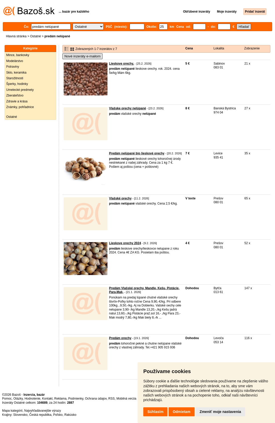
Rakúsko (70, 415)
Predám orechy (120, 338)
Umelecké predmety (20, 90)
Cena (189, 48)
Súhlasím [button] (155, 412)
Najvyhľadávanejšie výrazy (42, 410)
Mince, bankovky (17, 55)
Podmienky (75, 398)
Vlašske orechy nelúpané (127, 108)
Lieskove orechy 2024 (125, 243)
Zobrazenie (252, 48)
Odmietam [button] (181, 412)
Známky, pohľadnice (20, 107)
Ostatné (35, 36)
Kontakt (47, 398)
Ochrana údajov (96, 398)
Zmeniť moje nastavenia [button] (220, 412)
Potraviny (12, 66)
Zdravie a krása (17, 101)
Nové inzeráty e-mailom (82, 56)
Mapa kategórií (12, 410)
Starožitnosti (14, 78)
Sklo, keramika (16, 72)
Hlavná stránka (16, 36)
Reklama (60, 398)
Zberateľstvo (14, 95)
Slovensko (20, 415)
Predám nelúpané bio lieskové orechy (136, 153)
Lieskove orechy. (121, 63)
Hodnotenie (32, 398)
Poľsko (58, 415)
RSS (111, 398)
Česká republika (40, 415)
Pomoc (7, 398)
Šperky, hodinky (17, 84)
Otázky (18, 398)
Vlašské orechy (120, 198)
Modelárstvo (14, 61)
